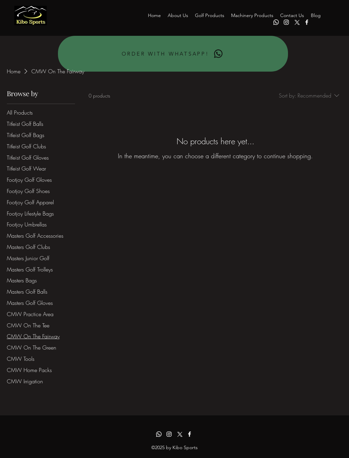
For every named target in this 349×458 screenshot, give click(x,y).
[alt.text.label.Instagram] (286, 22)
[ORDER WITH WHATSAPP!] (173, 54)
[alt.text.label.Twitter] (296, 22)
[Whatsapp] (276, 22)
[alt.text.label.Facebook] (306, 22)
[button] (210, 15)
